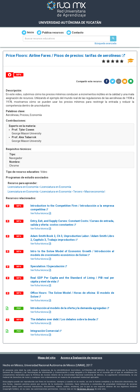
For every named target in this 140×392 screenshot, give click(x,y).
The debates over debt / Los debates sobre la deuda (64, 319)
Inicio (28, 32)
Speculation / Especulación (48, 266)
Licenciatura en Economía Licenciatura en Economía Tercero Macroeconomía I (56, 191)
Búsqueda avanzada (105, 43)
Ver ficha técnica (40, 213)
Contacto (75, 32)
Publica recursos (50, 32)
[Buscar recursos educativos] (113, 38)
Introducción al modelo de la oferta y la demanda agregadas (69, 308)
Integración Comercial (45, 330)
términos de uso (85, 389)
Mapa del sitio (47, 357)
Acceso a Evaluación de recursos (81, 357)
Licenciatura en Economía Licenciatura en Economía (39, 186)
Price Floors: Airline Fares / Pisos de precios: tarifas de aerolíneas (65, 55)
